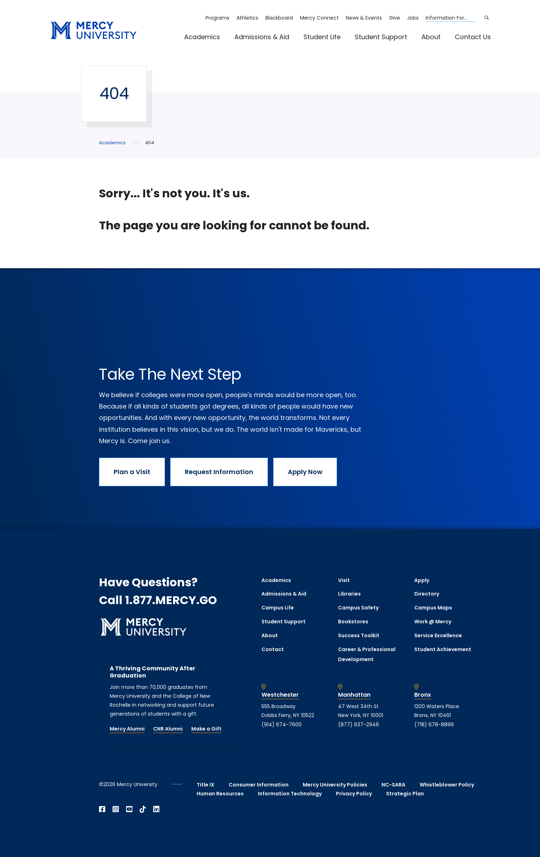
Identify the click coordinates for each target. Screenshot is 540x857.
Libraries (349, 593)
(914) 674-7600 (281, 724)
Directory (426, 593)
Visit (344, 580)
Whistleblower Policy (447, 784)
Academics (202, 36)
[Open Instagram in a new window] (116, 809)
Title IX (205, 784)
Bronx (422, 694)
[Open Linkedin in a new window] (156, 809)
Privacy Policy (354, 793)
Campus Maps (433, 607)
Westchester (280, 694)
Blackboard (279, 17)
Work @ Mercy (432, 621)
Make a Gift (206, 728)
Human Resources (220, 793)
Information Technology (290, 793)
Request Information (219, 471)
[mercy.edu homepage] (93, 31)
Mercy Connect (319, 17)
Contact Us (473, 36)
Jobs (413, 17)
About (431, 36)
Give (394, 17)
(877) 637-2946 (358, 724)
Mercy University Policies (335, 784)
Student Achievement (442, 649)
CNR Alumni (168, 728)
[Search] (486, 18)
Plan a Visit (132, 471)
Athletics (247, 17)
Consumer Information (259, 784)
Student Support (381, 36)
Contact (272, 649)
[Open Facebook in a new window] (102, 809)
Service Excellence (438, 635)
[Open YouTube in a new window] (129, 809)
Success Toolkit (358, 635)
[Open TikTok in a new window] (143, 809)
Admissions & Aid (261, 36)
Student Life (322, 36)
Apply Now (305, 471)
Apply (421, 580)
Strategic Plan (405, 793)
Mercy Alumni (127, 728)
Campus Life (277, 607)
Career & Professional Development (366, 654)
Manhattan (354, 694)
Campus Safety (358, 607)
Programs (217, 17)
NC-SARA (393, 784)
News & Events (364, 17)
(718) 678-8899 (434, 724)
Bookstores (353, 621)
